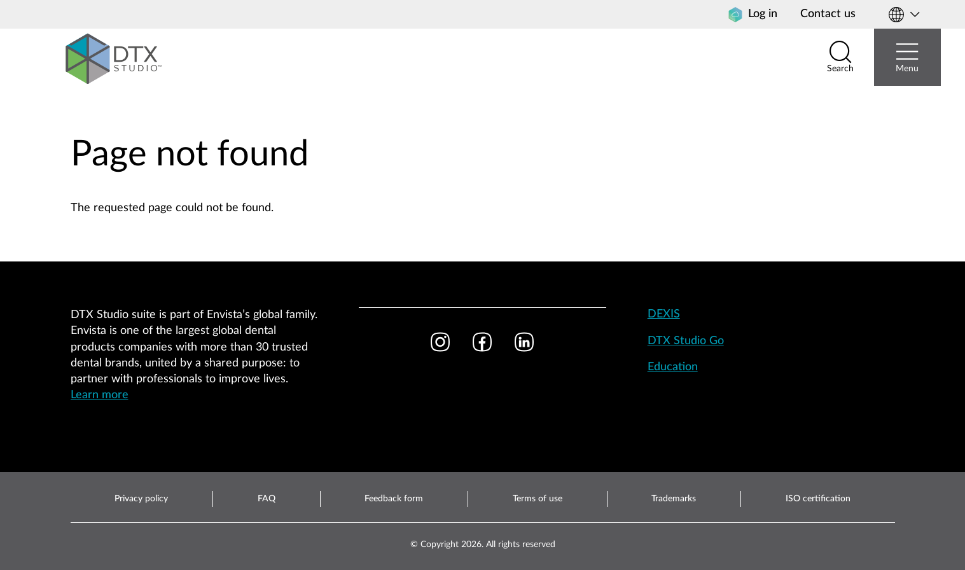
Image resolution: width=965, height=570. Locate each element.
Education (673, 367)
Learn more (99, 395)
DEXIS (664, 314)
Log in (752, 14)
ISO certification (818, 498)
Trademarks (673, 498)
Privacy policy (141, 498)
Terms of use (537, 498)
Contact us (828, 14)
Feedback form (393, 498)
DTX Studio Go (686, 341)
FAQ (266, 498)
